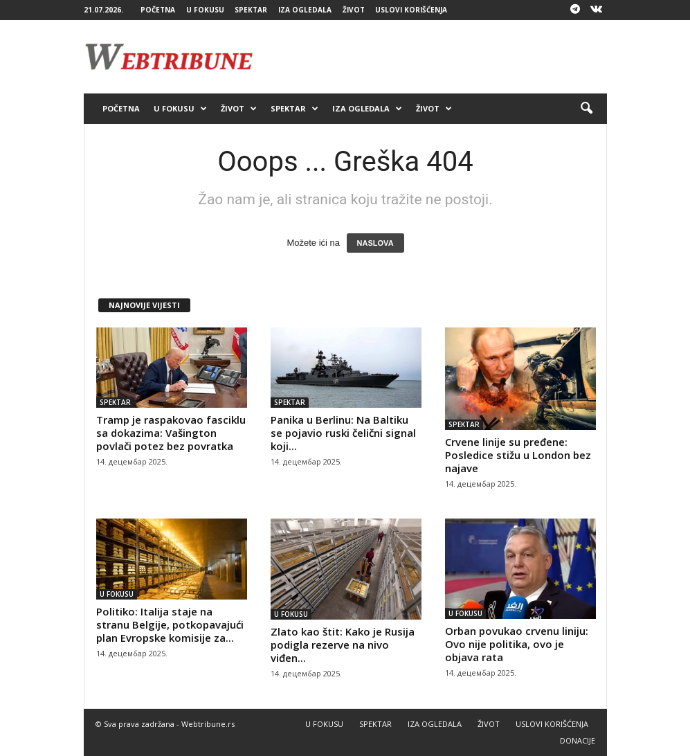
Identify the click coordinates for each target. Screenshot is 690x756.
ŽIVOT (354, 10)
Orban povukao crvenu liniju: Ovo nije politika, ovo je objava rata (516, 644)
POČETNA (157, 10)
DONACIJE (577, 740)
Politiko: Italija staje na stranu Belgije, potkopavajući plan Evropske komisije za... (170, 624)
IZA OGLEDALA (305, 10)
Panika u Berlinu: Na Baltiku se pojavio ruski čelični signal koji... (343, 433)
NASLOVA (375, 243)
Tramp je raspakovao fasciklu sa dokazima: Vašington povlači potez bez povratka (171, 433)
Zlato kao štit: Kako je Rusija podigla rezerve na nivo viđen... (343, 644)
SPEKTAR (251, 10)
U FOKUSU (205, 10)
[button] (586, 108)
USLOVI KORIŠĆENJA (411, 10)
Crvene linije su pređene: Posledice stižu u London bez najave (518, 455)
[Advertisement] (431, 57)
